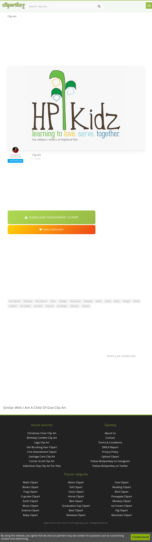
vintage (62, 301)
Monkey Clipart (121, 501)
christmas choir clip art (41, 433)
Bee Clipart (76, 501)
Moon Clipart (76, 482)
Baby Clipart (30, 515)
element (74, 306)
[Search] (99, 6)
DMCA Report (110, 447)
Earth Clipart (30, 501)
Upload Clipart (110, 456)
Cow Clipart (122, 482)
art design (62, 306)
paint (53, 301)
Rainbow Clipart (75, 515)
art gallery (25, 306)
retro (116, 301)
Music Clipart (30, 505)
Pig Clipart (121, 510)
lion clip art (41, 301)
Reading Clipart (121, 487)
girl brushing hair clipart (42, 447)
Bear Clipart (76, 510)
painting (28, 301)
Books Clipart (30, 487)
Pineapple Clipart (121, 496)
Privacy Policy (110, 452)
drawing (88, 301)
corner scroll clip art (41, 461)
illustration (75, 301)
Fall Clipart (76, 487)
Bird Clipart (121, 491)
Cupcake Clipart (30, 496)
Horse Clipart (76, 496)
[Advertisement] (76, 43)
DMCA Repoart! (51, 229)
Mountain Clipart (121, 515)
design (126, 301)
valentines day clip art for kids (42, 466)
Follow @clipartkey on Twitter (110, 466)
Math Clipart (30, 482)
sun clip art (14, 301)
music (98, 301)
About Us (110, 433)
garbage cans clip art (42, 456)
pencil (136, 301)
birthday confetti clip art (42, 437)
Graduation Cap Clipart (76, 505)
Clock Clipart (76, 491)
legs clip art (41, 442)
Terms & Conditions (110, 442)
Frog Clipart (30, 491)
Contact (110, 437)
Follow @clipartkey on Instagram (110, 461)
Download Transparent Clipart (51, 217)
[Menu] (149, 5)
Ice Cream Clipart (121, 505)
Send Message (15, 161)
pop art (49, 306)
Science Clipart (30, 510)
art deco (38, 306)
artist (107, 301)
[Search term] (65, 6)
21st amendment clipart (42, 452)
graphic (13, 306)
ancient (85, 306)
